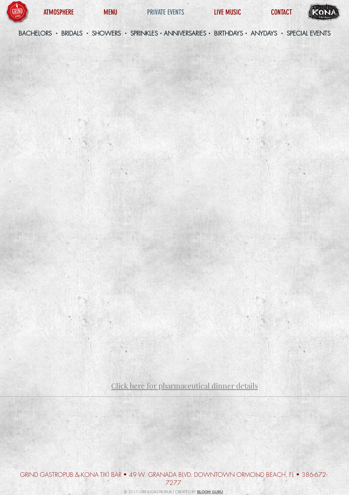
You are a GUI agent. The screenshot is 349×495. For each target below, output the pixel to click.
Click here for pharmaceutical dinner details (184, 385)
